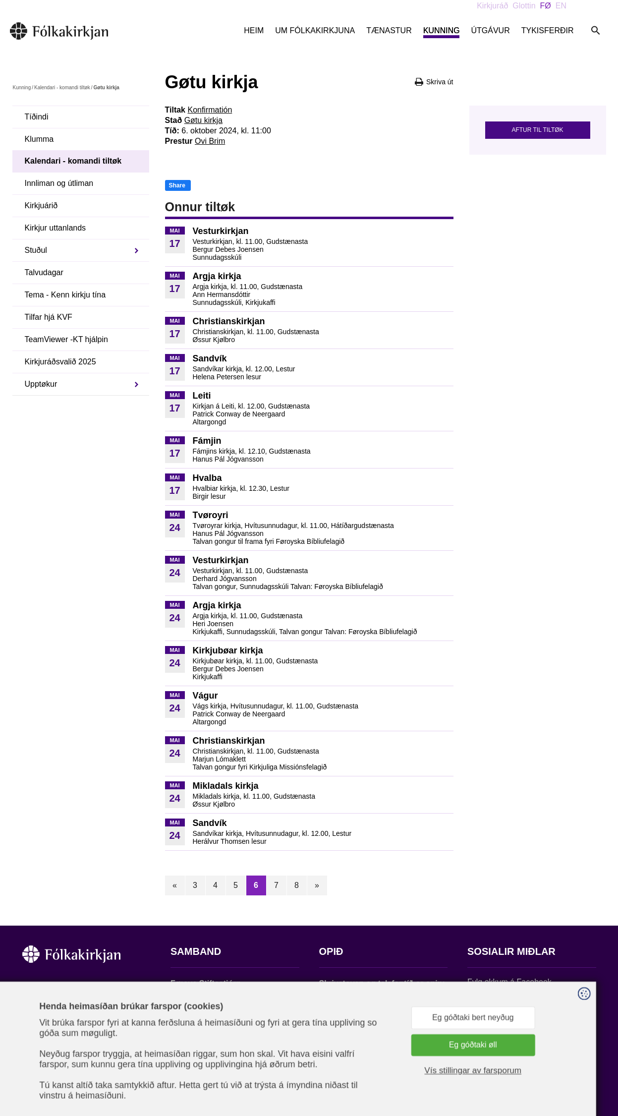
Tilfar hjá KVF (48, 317)
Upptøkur (41, 384)
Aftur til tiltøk (537, 129)
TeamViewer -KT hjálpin (66, 339)
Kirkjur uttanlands (55, 228)
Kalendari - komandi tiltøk (62, 87)
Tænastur (389, 30)
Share (177, 185)
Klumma (39, 139)
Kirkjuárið (41, 205)
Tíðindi (37, 117)
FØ (545, 5)
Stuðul (36, 250)
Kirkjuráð (492, 5)
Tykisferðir (547, 30)
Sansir (587, 1066)
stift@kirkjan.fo (196, 1050)
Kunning (441, 30)
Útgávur (490, 30)
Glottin (523, 5)
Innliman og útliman (59, 183)
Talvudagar (44, 272)
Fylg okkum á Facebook (509, 982)
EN (561, 5)
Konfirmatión (209, 110)
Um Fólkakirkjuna (315, 30)
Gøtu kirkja (203, 120)
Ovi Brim (210, 141)
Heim (254, 30)
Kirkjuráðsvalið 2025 (60, 361)
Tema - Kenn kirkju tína (65, 295)
